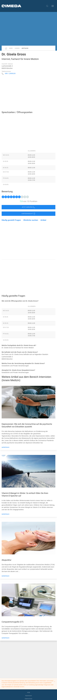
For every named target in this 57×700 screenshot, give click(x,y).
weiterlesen (5, 447)
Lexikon (17, 48)
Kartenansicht (28, 214)
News (11, 48)
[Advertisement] (28, 29)
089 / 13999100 (10, 73)
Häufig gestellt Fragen (11, 220)
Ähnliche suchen (30, 220)
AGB (28, 692)
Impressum (28, 695)
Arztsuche (25, 48)
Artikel (43, 220)
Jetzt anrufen (28, 207)
